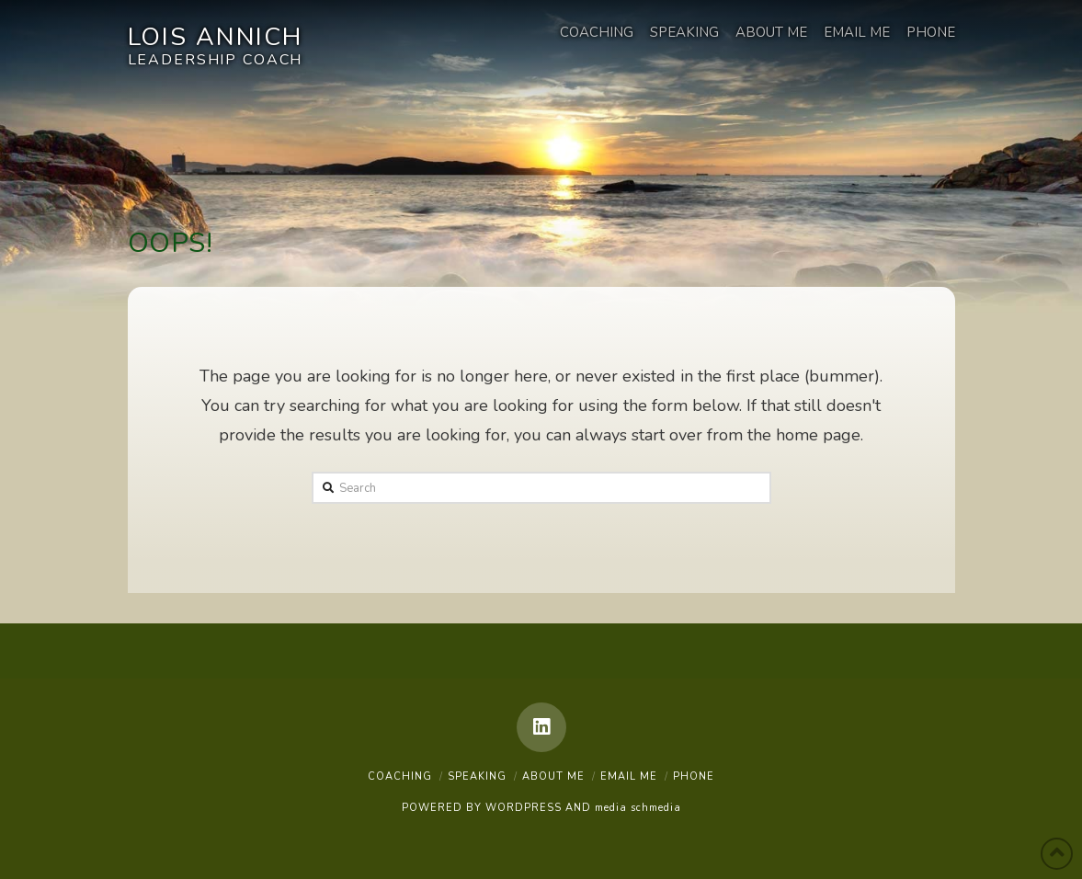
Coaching (400, 776)
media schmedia (638, 808)
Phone (693, 776)
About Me (553, 776)
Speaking (477, 776)
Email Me (628, 776)
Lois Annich (215, 39)
